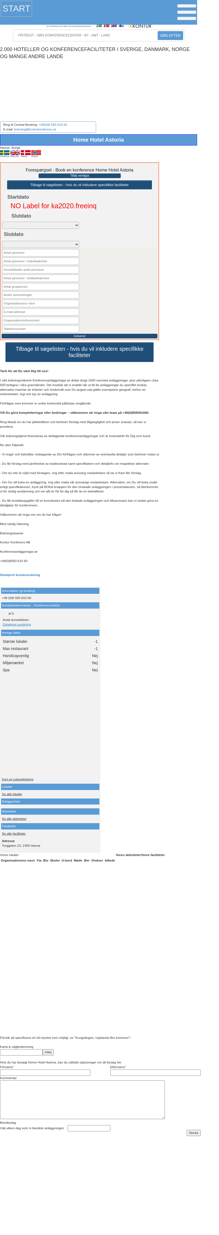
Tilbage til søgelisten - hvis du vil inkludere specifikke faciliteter (79, 185)
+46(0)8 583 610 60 (53, 125)
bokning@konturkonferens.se (35, 129)
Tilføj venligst (79, 176)
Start (16, 8)
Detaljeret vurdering (17, 624)
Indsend (79, 336)
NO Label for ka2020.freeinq (54, 206)
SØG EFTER (170, 35)
